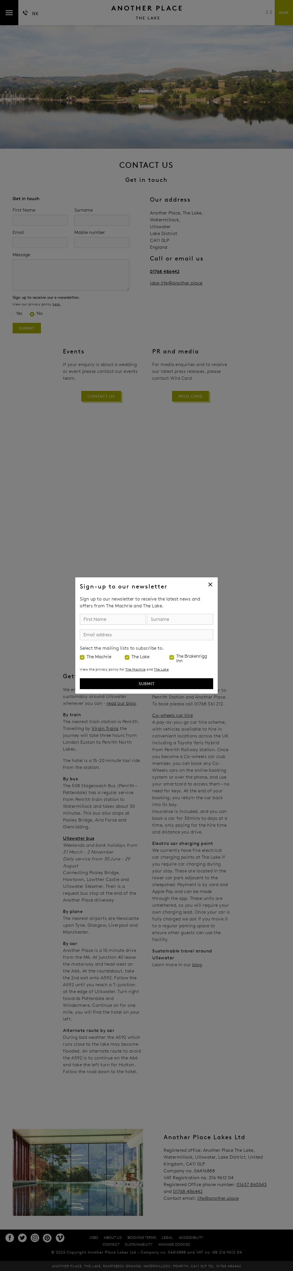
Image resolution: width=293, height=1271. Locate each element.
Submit (147, 683)
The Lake (140, 657)
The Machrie (99, 657)
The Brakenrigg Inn (191, 658)
